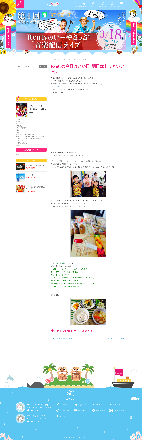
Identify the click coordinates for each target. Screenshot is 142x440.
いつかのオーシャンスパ (63, 338)
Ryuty (17, 154)
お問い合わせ (122, 6)
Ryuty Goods (31, 160)
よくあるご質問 (112, 6)
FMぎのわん (55, 86)
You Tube (62, 416)
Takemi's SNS (33, 410)
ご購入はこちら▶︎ (31, 150)
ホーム (53, 59)
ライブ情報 (74, 6)
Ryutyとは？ (102, 6)
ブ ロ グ (93, 6)
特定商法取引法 (100, 410)
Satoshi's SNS (33, 421)
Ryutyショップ (83, 6)
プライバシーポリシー (120, 410)
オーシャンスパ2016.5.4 (114, 338)
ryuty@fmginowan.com (71, 286)
